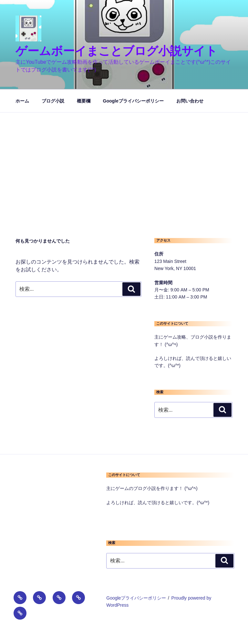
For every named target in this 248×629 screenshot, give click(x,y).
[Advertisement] (124, 161)
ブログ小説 (53, 100)
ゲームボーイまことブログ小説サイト (116, 51)
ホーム (22, 100)
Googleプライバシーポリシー (133, 100)
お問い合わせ (189, 100)
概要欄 (83, 100)
